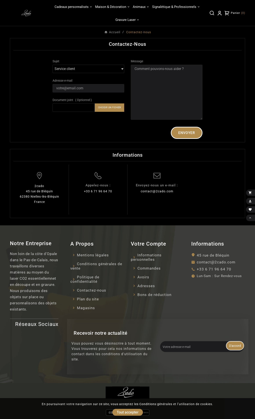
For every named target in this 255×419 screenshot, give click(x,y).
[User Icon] (219, 13)
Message (137, 61)
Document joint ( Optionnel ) (72, 100)
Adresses (146, 286)
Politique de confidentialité (84, 279)
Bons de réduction (154, 294)
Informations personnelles (146, 257)
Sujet (56, 61)
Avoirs (143, 277)
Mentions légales (93, 255)
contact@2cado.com (157, 191)
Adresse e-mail (62, 80)
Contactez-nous (91, 290)
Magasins (86, 308)
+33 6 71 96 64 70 (98, 191)
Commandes (149, 268)
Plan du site (88, 299)
